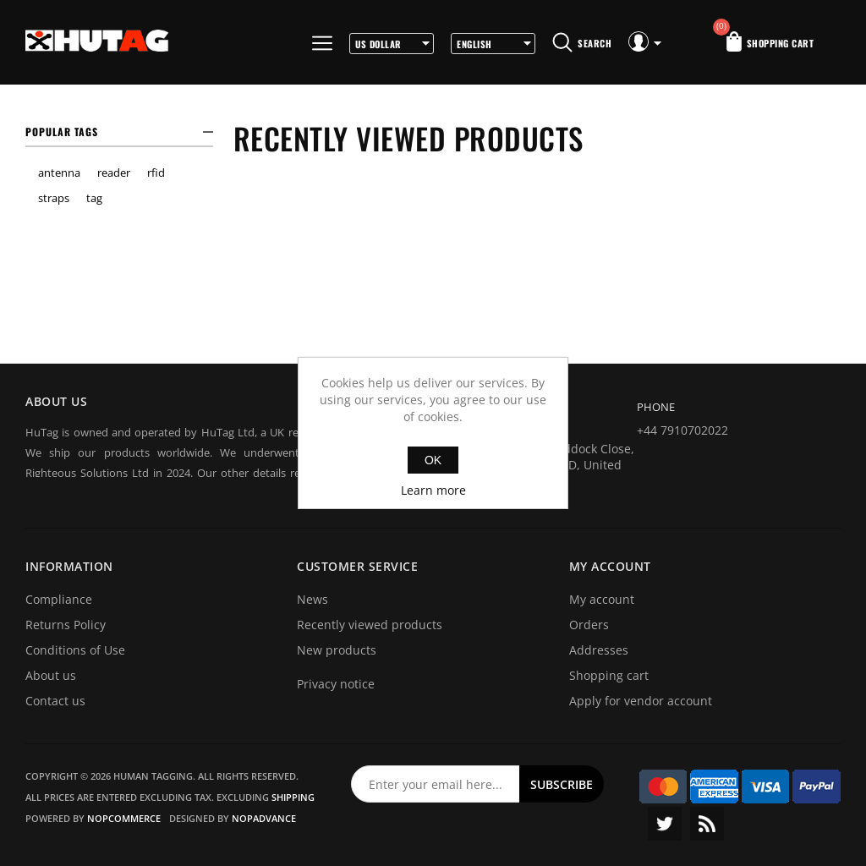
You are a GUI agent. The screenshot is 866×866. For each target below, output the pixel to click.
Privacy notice (336, 684)
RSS (707, 824)
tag (94, 198)
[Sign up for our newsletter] (435, 784)
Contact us (55, 701)
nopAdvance (264, 818)
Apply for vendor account (640, 701)
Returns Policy (65, 625)
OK (433, 460)
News (312, 599)
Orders (589, 625)
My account (601, 599)
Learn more (433, 490)
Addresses (598, 650)
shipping (293, 797)
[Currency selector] (391, 43)
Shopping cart (609, 675)
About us (50, 675)
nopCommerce (124, 818)
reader (113, 172)
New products (336, 650)
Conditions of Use (75, 650)
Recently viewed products (369, 625)
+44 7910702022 (682, 430)
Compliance (58, 599)
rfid (156, 172)
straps (53, 198)
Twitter (665, 824)
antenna (59, 172)
